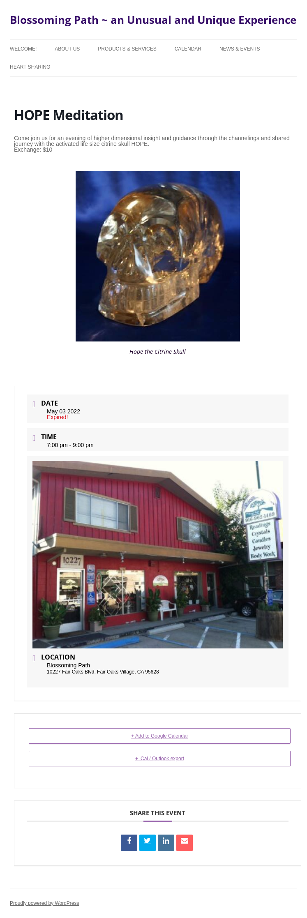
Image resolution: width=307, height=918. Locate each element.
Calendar (188, 49)
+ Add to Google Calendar (159, 736)
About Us (67, 49)
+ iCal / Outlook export (159, 758)
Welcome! (23, 49)
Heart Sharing (30, 67)
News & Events (239, 49)
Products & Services (127, 49)
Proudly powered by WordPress (44, 903)
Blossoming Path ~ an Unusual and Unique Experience (153, 19)
